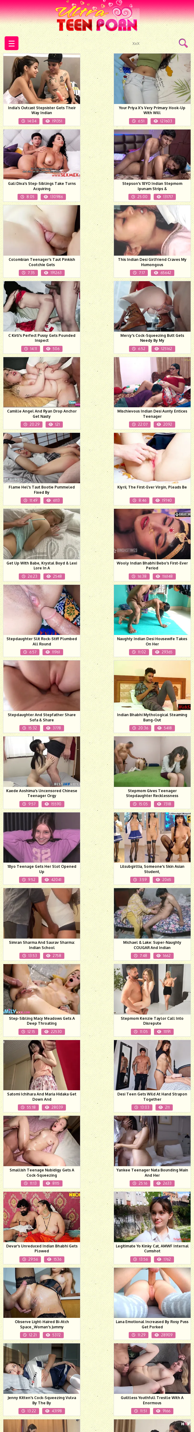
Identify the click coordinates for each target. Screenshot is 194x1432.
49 (114, 1358)
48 (95, 1358)
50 (133, 1358)
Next (157, 1358)
